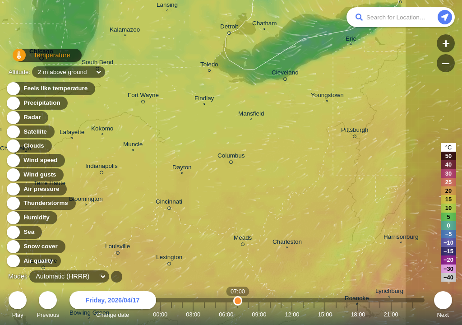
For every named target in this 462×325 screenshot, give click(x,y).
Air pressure (36, 189)
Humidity (31, 217)
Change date (112, 305)
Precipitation (36, 103)
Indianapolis (101, 167)
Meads (243, 239)
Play (18, 305)
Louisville (117, 248)
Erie (351, 39)
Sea (23, 232)
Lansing (167, 5)
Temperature (36, 58)
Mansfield (251, 114)
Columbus (231, 157)
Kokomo (102, 129)
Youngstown (327, 96)
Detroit (229, 28)
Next (443, 305)
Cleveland (285, 74)
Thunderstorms (40, 203)
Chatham (264, 24)
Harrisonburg (401, 237)
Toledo (209, 65)
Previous (48, 305)
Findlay (204, 99)
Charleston (287, 242)
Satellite (30, 132)
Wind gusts (34, 174)
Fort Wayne (143, 97)
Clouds (28, 146)
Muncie (133, 145)
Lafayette (72, 133)
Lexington (169, 259)
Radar (27, 117)
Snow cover (35, 246)
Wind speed (35, 160)
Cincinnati (169, 203)
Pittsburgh (355, 131)
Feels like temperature (50, 88)
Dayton (182, 168)
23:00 (413, 314)
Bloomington (86, 199)
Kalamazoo (125, 30)
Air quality (33, 261)
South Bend (97, 64)
